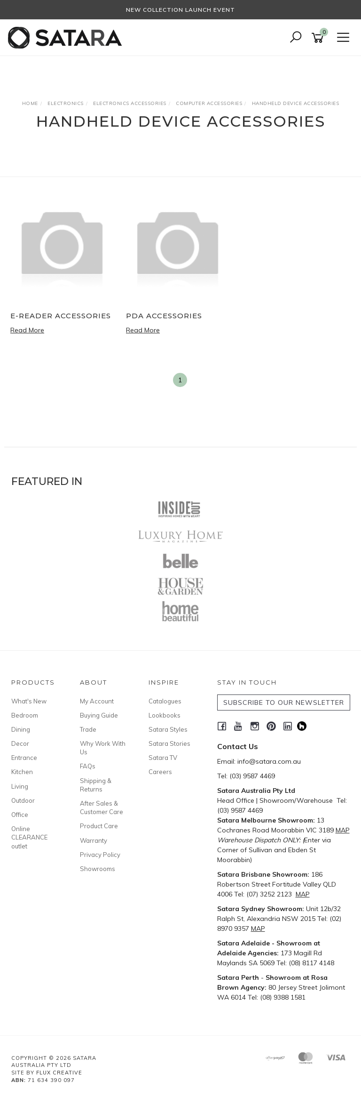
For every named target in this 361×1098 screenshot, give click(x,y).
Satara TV (163, 757)
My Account (97, 701)
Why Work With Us (103, 748)
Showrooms (97, 868)
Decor (20, 743)
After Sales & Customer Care (101, 807)
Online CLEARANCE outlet (29, 837)
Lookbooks (164, 715)
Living (19, 786)
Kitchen (22, 771)
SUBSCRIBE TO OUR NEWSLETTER (283, 702)
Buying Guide (99, 715)
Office (19, 814)
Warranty (93, 840)
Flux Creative (59, 1072)
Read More (27, 330)
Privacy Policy (100, 854)
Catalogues (165, 701)
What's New (29, 701)
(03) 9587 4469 (252, 776)
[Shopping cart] (319, 38)
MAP (343, 830)
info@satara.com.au (269, 761)
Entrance (24, 757)
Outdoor (23, 800)
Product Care (99, 826)
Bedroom (24, 715)
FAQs (87, 766)
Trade (88, 729)
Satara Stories (169, 743)
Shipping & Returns (95, 785)
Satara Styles (168, 729)
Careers (160, 771)
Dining (20, 729)
